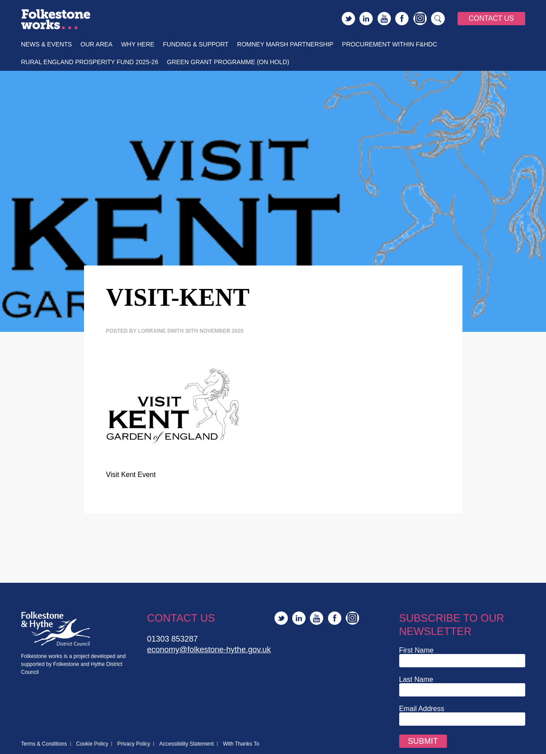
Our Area (96, 44)
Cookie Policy (92, 744)
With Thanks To (241, 744)
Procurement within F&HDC (389, 44)
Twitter (348, 18)
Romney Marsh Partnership (285, 44)
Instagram (420, 18)
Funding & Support (196, 44)
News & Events (46, 44)
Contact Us (491, 18)
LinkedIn (366, 18)
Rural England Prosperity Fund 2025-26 (89, 61)
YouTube (384, 18)
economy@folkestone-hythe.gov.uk (209, 649)
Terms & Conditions (44, 744)
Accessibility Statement (186, 744)
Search (438, 18)
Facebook (402, 18)
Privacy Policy (133, 744)
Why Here (137, 44)
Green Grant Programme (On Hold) (228, 61)
